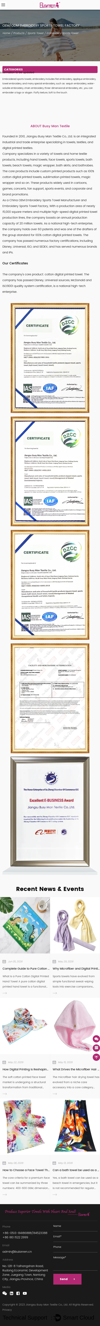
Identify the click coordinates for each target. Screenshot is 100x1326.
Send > (67, 1279)
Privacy (7, 1310)
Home (6, 33)
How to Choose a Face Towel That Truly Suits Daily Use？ (42, 1170)
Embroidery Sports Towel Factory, (25, 206)
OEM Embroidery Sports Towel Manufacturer (49, 200)
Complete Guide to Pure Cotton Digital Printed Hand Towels (44, 968)
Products (18, 33)
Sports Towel (35, 33)
